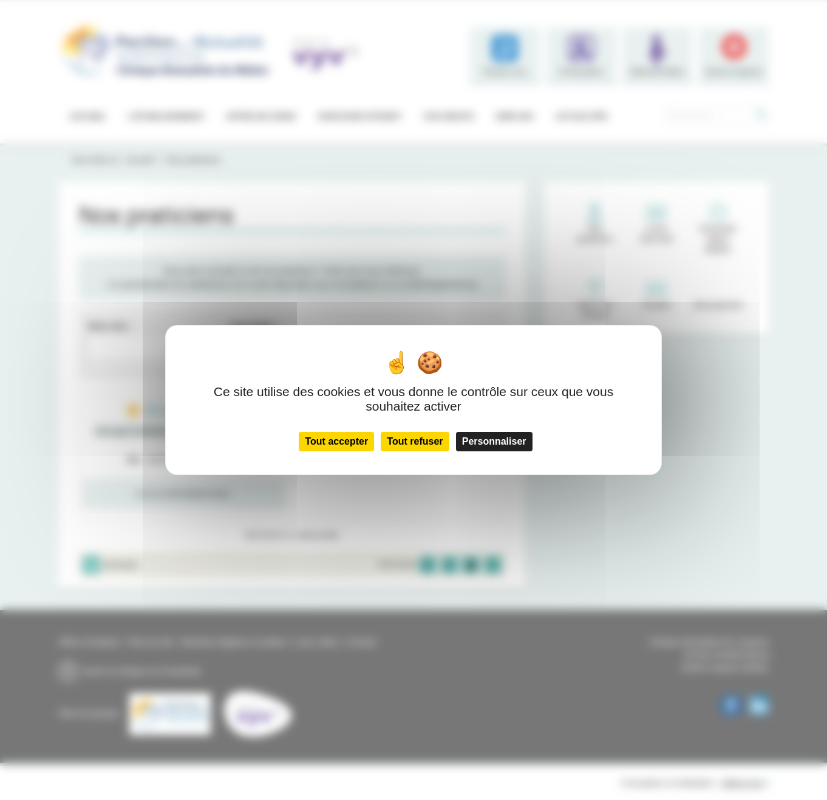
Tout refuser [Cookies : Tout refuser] (415, 441)
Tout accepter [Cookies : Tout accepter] (336, 441)
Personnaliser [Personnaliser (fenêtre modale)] (494, 441)
